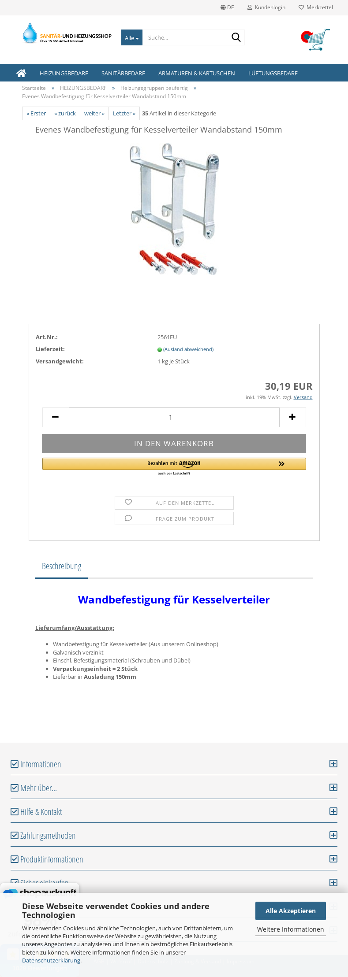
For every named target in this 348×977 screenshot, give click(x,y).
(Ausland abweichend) (188, 349)
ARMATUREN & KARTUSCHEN (196, 73)
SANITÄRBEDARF (123, 73)
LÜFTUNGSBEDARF (273, 73)
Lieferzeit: (50, 349)
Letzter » (124, 113)
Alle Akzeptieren (291, 911)
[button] (174, 467)
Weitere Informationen (290, 929)
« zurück (65, 113)
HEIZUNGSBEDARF (64, 73)
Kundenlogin (266, 7)
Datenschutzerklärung (51, 960)
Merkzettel (316, 7)
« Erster (36, 113)
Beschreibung (61, 566)
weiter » (94, 113)
